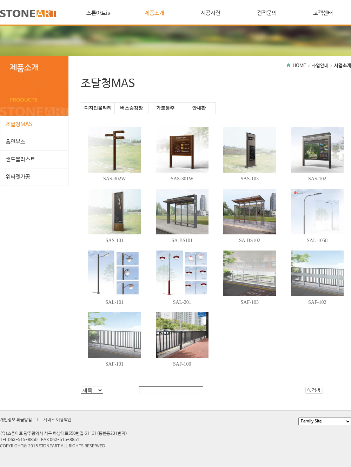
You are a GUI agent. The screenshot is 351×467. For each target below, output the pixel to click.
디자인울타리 (98, 108)
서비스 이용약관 (58, 420)
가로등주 (165, 108)
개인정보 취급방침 (16, 420)
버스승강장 (131, 108)
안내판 (199, 108)
